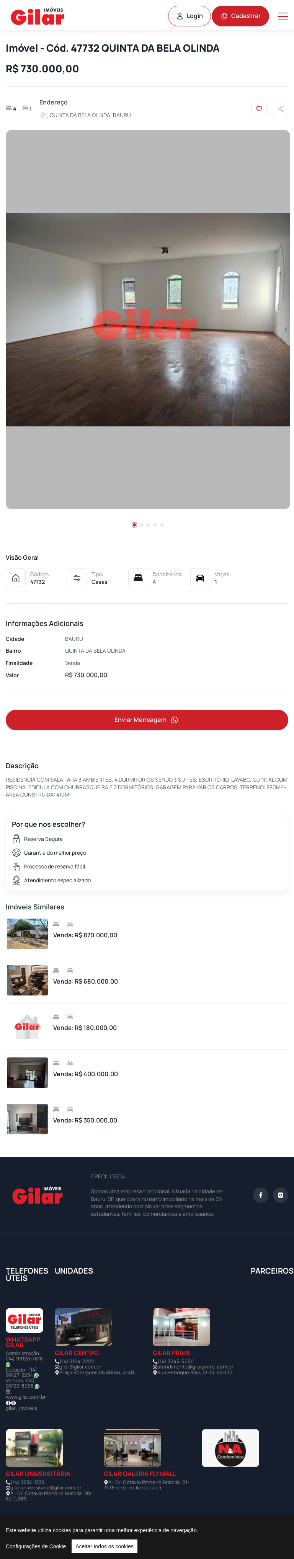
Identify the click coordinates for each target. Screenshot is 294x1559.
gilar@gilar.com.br (80, 1366)
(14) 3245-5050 (175, 1361)
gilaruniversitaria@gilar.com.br (46, 1487)
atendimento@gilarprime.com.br (195, 1366)
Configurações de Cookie (36, 1546)
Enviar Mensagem (147, 720)
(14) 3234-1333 (27, 1482)
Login (189, 15)
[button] (134, 524)
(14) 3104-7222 (76, 1361)
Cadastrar (240, 15)
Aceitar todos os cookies (104, 1546)
